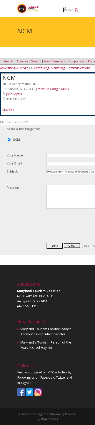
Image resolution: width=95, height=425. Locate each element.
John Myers (14, 94)
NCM (9, 77)
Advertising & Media (14, 68)
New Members (54, 61)
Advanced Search (29, 61)
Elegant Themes (49, 414)
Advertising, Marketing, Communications (61, 68)
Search (8, 61)
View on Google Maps (53, 89)
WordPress (49, 419)
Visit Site (8, 109)
